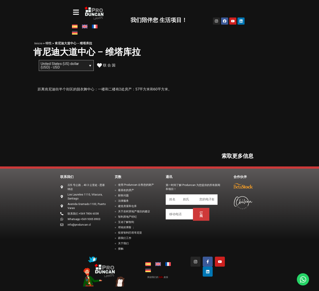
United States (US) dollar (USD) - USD (60, 65)
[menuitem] (75, 26)
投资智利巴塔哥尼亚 (130, 232)
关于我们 (123, 243)
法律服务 (123, 200)
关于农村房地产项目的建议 (134, 211)
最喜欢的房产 (126, 190)
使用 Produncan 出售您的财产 (136, 184)
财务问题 (123, 195)
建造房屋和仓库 (127, 206)
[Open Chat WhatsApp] (303, 279)
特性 (48, 43)
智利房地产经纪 (127, 216)
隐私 (161, 277)
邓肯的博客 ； (126, 227)
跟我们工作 (124, 238)
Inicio (38, 43)
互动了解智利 (126, 222)
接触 (120, 248)
